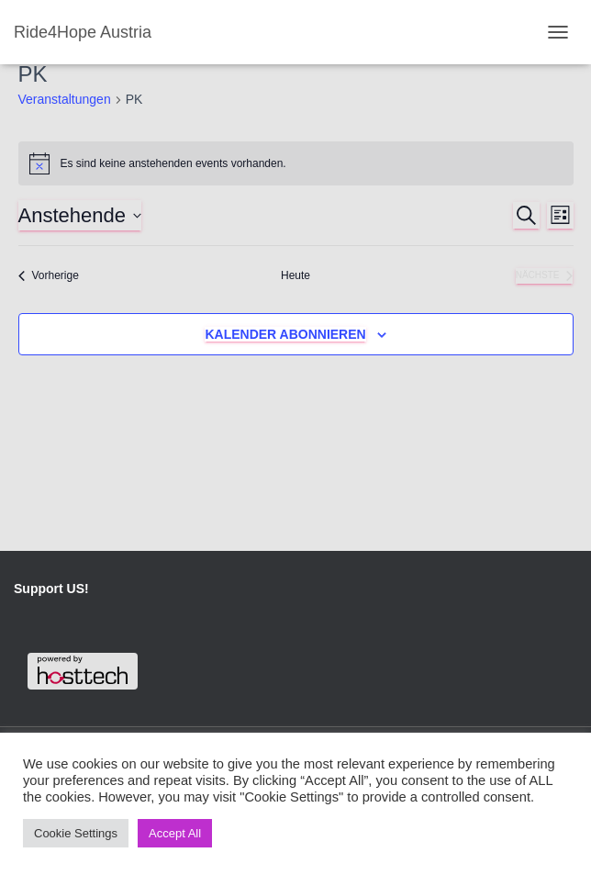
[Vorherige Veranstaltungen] (48, 276)
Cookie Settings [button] (75, 833)
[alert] (296, 163)
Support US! (51, 588)
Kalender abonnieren (285, 334)
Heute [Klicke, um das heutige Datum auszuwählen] (295, 275)
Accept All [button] (175, 833)
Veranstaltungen (64, 99)
